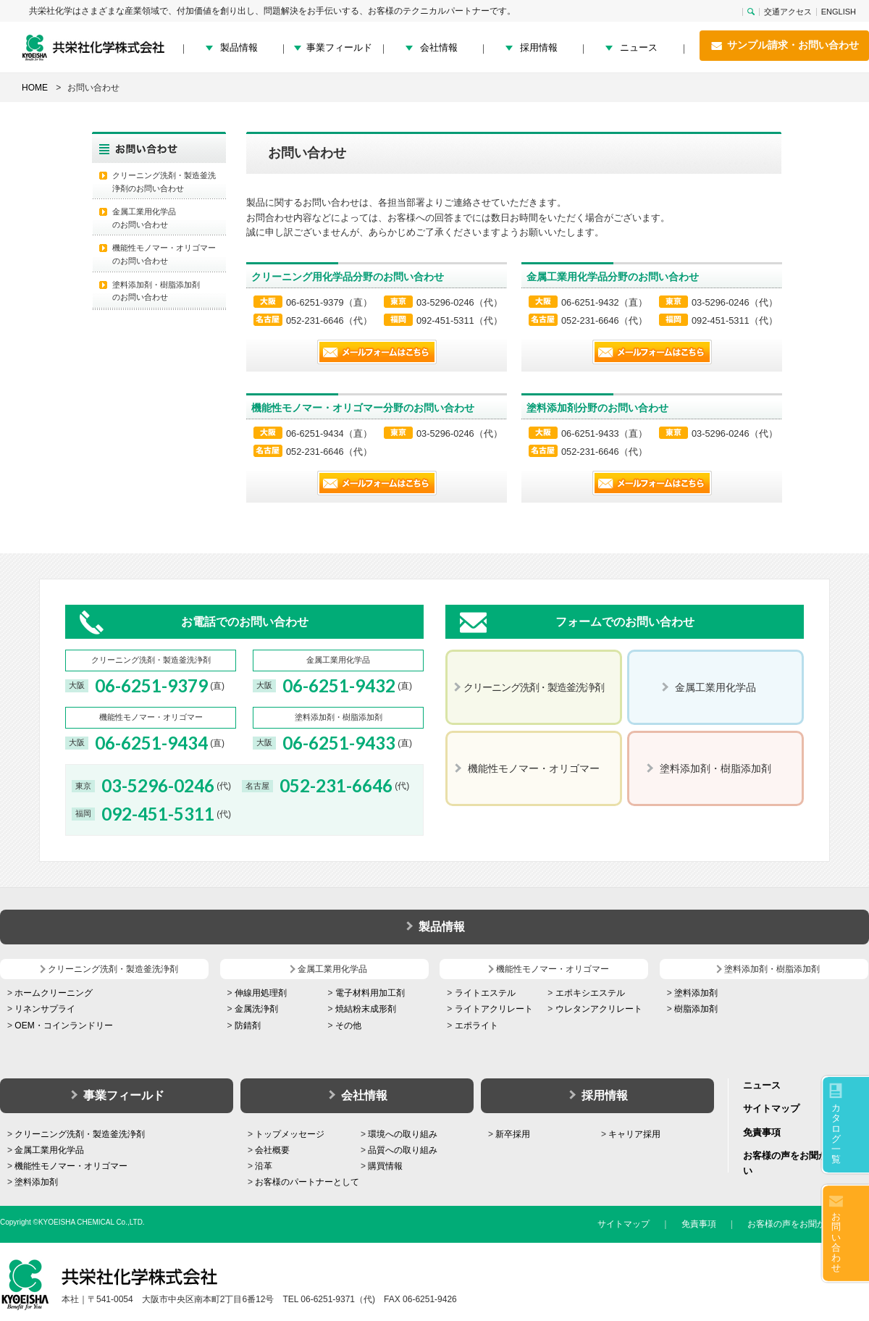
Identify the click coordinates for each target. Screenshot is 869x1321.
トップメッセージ (289, 1134)
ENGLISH (838, 12)
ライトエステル (485, 993)
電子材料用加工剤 (370, 993)
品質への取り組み (402, 1150)
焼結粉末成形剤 (365, 1009)
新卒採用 (512, 1134)
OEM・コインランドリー (63, 1025)
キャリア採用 (634, 1134)
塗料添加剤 (696, 993)
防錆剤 (248, 1025)
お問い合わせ (836, 1242)
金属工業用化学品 (49, 1150)
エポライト (476, 1025)
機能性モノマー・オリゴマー (70, 1166)
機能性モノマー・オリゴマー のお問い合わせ (164, 254)
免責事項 (762, 1132)
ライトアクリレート (494, 1009)
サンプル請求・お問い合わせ (784, 45)
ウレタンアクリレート (598, 1009)
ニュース (639, 47)
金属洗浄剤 (256, 1009)
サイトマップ (771, 1108)
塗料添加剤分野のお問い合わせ (597, 408)
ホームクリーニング (53, 993)
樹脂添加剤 (696, 1009)
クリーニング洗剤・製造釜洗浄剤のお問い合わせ (164, 182)
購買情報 (385, 1166)
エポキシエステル (590, 993)
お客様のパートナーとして (307, 1182)
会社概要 (272, 1150)
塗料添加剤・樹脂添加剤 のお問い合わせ (156, 291)
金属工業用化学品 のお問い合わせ (144, 218)
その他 (348, 1025)
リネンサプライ (44, 1009)
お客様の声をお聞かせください (808, 1224)
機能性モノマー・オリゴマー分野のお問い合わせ (362, 408)
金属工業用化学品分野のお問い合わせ (612, 276)
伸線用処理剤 (261, 993)
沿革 (263, 1166)
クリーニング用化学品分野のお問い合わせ (347, 276)
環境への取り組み (402, 1134)
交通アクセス (788, 12)
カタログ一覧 (836, 1133)
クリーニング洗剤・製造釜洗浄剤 (79, 1134)
